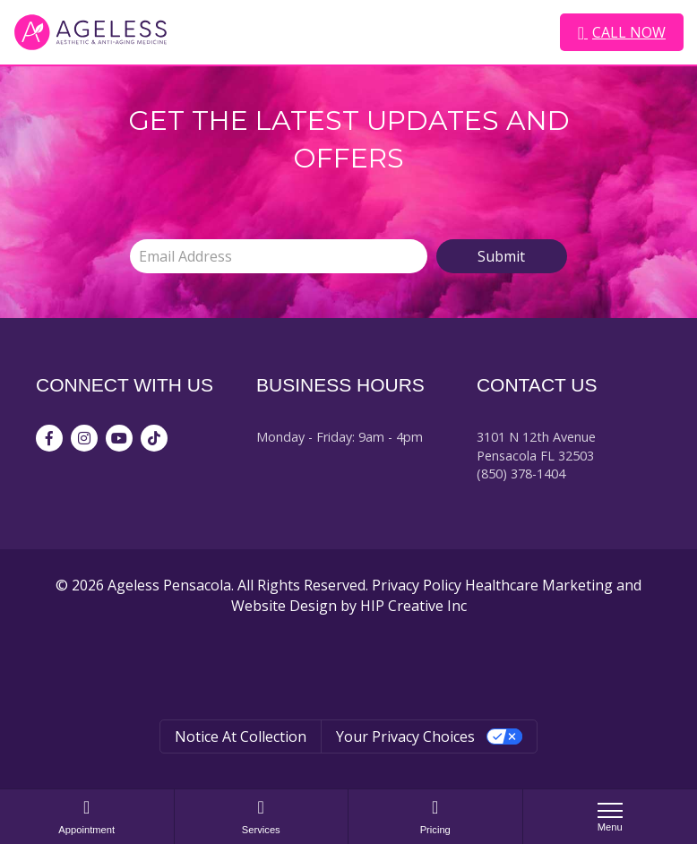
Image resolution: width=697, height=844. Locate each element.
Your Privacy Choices (405, 736)
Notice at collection (240, 736)
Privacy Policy (416, 585)
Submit (501, 256)
